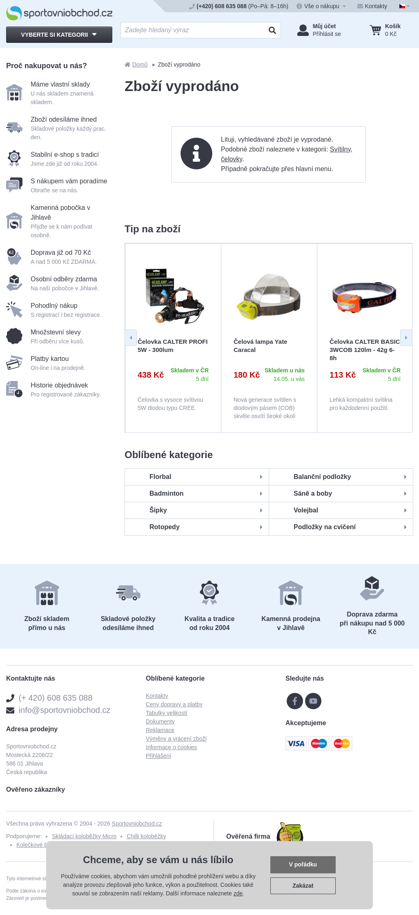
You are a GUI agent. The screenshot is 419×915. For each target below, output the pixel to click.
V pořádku (303, 864)
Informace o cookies (171, 747)
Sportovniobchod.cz (137, 823)
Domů (136, 64)
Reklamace (160, 730)
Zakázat (302, 885)
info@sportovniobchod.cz (65, 710)
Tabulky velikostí (166, 713)
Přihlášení (158, 755)
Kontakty (157, 695)
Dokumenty (160, 721)
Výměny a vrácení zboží (176, 738)
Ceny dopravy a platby (174, 704)
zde (238, 893)
